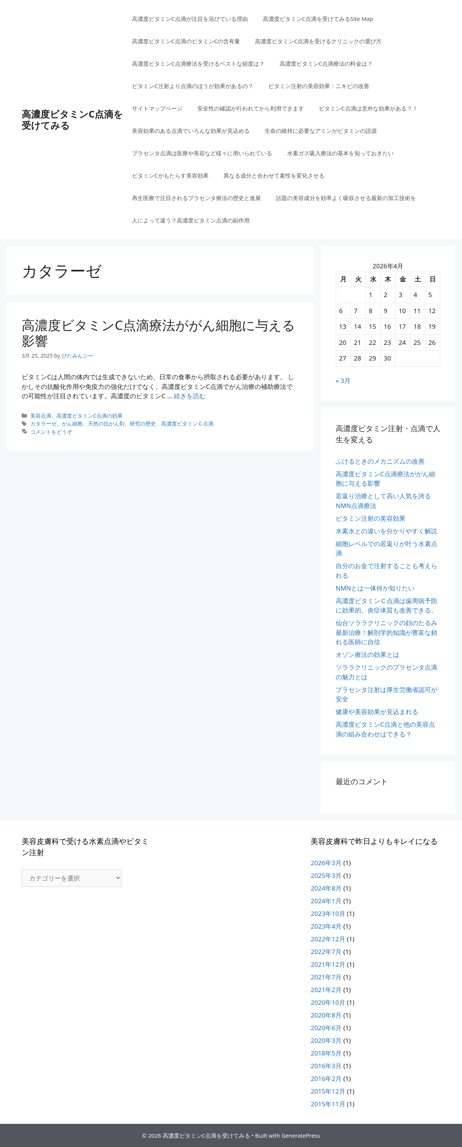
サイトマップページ (157, 108)
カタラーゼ (43, 423)
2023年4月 (326, 926)
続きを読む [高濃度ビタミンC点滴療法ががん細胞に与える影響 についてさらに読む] (190, 396)
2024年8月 (326, 888)
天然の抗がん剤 (106, 423)
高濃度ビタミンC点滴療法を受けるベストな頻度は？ (198, 63)
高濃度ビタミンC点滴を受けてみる (72, 119)
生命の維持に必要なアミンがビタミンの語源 (321, 130)
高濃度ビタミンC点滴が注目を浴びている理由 (189, 18)
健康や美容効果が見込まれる (377, 711)
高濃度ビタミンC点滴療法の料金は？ (326, 63)
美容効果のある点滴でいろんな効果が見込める (191, 130)
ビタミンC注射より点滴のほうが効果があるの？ (192, 86)
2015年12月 (328, 1091)
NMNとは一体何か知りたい (375, 588)
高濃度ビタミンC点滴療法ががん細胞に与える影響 (158, 332)
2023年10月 (328, 913)
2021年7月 (326, 977)
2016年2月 (326, 1078)
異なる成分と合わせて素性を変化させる (274, 175)
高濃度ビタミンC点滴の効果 (89, 415)
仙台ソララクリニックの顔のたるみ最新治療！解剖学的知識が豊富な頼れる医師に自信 (386, 632)
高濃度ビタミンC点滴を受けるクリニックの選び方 (318, 41)
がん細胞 (72, 423)
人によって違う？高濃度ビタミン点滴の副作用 (191, 220)
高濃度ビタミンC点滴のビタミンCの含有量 (186, 41)
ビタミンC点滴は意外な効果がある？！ (368, 108)
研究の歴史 (143, 423)
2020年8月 (326, 1015)
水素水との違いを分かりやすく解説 (386, 531)
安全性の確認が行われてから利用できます (250, 108)
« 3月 (343, 380)
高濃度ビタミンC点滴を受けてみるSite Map (318, 18)
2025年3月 (326, 875)
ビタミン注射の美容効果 (371, 518)
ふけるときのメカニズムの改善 (380, 461)
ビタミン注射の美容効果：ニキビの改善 (318, 86)
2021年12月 (328, 964)
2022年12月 (328, 939)
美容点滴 (40, 415)
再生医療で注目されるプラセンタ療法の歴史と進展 (196, 198)
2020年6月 (326, 1027)
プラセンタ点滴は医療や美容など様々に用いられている (202, 153)
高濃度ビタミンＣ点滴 (187, 423)
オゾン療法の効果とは (367, 654)
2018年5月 (326, 1053)
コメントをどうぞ (51, 431)
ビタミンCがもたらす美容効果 (170, 175)
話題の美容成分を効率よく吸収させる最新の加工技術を (346, 198)
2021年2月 (326, 989)
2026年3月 (326, 862)
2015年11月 (328, 1104)
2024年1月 (326, 901)
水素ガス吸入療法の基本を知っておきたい (340, 153)
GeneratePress (300, 1135)
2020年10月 (328, 1002)
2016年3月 (326, 1066)
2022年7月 (326, 951)
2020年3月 (326, 1040)
